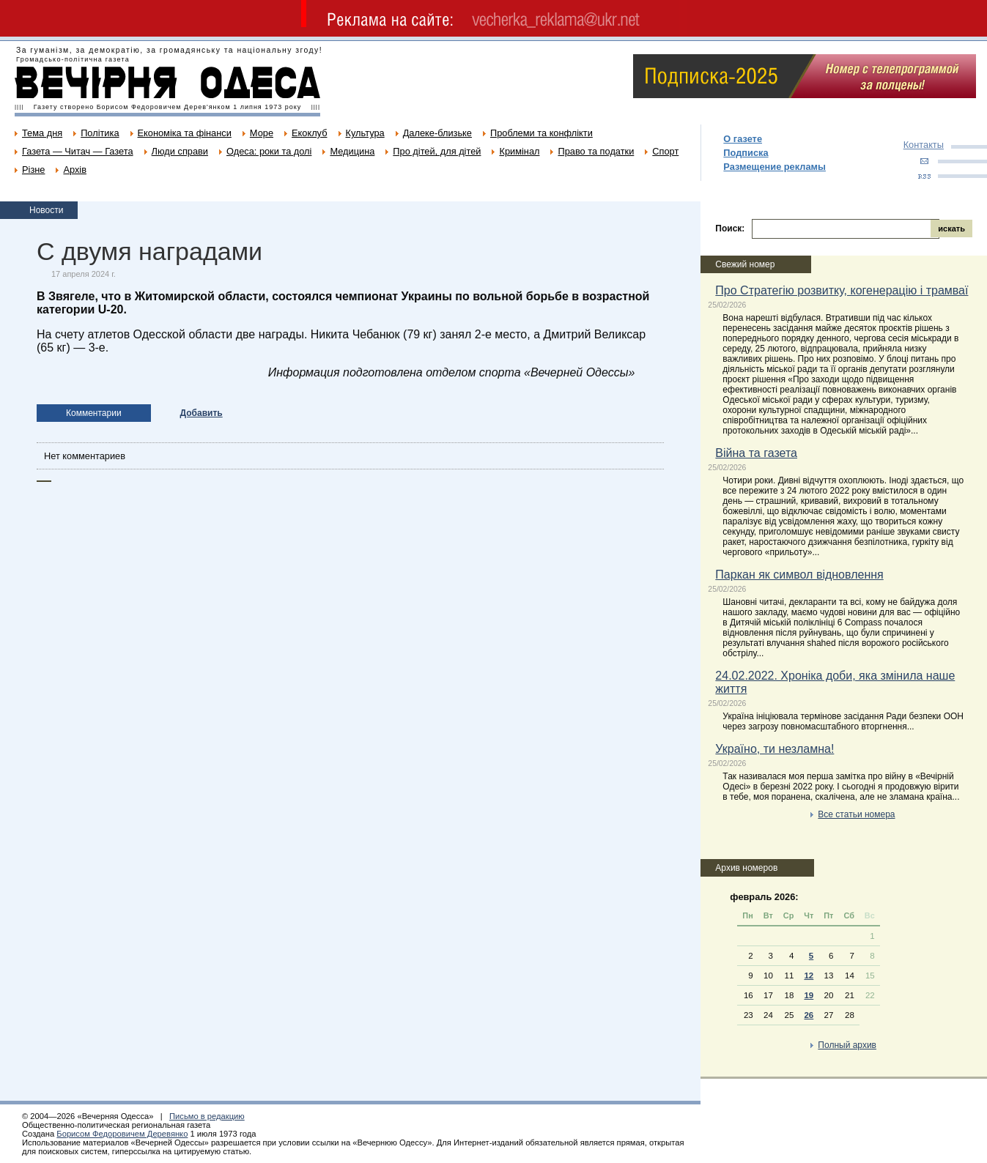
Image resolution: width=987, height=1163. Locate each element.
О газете (742, 138)
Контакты (923, 144)
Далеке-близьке (437, 132)
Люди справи (180, 151)
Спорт (665, 151)
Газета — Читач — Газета (77, 151)
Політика (100, 132)
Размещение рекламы (774, 166)
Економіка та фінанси (185, 132)
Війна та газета (756, 453)
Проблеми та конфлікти (541, 132)
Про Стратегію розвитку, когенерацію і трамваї (841, 290)
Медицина (352, 151)
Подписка (745, 152)
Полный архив (847, 1045)
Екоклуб (309, 132)
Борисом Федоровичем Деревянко (122, 1133)
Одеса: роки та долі (268, 151)
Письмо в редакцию (207, 1116)
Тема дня (42, 132)
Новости (46, 210)
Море (261, 132)
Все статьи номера (856, 814)
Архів (74, 169)
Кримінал (519, 151)
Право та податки (596, 151)
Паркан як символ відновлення (799, 574)
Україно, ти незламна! (774, 749)
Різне (33, 169)
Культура (365, 132)
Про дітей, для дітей (437, 151)
